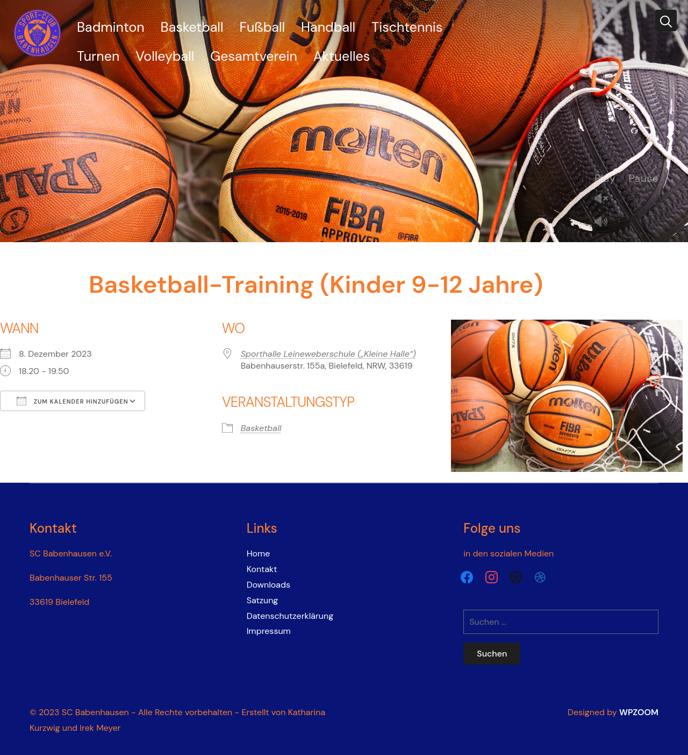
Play (604, 178)
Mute (605, 222)
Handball (328, 27)
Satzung (262, 600)
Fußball (262, 27)
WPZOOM (638, 712)
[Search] (666, 20)
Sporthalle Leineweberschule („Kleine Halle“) (328, 353)
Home (258, 553)
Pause (643, 178)
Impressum (269, 631)
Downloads (268, 584)
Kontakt (262, 569)
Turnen (98, 56)
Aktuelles (341, 56)
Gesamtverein (253, 56)
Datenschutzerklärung (290, 616)
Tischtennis (406, 27)
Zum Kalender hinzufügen (72, 401)
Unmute (605, 199)
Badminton (111, 27)
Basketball (192, 27)
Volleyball (164, 56)
